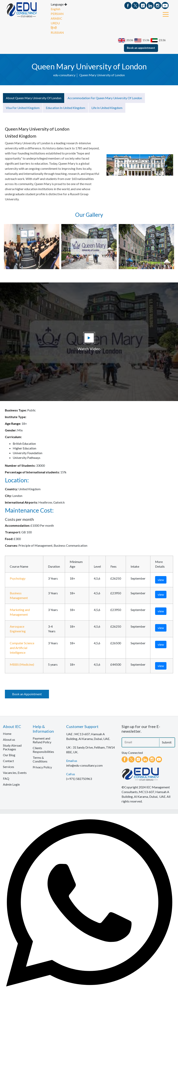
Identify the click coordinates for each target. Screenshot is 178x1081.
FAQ (6, 779)
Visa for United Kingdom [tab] (23, 108)
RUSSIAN (57, 33)
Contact (8, 762)
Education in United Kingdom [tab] (65, 108)
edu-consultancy (64, 76)
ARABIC (56, 19)
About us (9, 740)
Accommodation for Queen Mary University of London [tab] (105, 99)
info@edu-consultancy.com (84, 766)
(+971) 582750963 (79, 779)
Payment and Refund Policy (42, 741)
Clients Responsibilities (43, 750)
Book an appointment (141, 48)
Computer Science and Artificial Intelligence (22, 648)
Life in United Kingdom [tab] (106, 108)
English (55, 10)
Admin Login (11, 785)
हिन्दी (54, 29)
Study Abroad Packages (12, 748)
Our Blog (9, 756)
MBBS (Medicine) (22, 665)
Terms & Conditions (40, 760)
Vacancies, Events (15, 773)
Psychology (17, 579)
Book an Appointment (27, 695)
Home (7, 734)
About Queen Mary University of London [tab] (33, 99)
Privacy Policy (42, 768)
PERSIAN (57, 15)
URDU (55, 24)
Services (8, 768)
